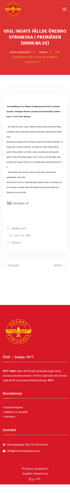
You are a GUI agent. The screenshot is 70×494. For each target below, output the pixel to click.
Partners (9, 416)
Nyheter (16, 242)
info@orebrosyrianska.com (23, 451)
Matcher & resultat (15, 412)
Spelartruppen (13, 407)
